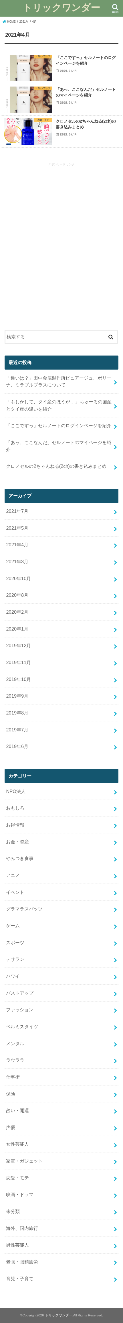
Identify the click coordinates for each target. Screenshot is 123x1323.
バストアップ (19, 993)
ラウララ (15, 1060)
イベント (15, 892)
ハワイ (13, 976)
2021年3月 (17, 561)
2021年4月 (17, 544)
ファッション (19, 1009)
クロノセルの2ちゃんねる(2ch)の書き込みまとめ (56, 466)
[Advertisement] (61, 247)
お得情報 (15, 824)
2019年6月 (17, 746)
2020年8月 (17, 595)
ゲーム (13, 925)
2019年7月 (17, 729)
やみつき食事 (19, 858)
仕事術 (13, 1076)
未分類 (13, 1211)
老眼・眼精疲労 (22, 1261)
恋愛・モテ (17, 1177)
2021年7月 (17, 511)
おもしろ (15, 807)
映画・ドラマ (19, 1194)
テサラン (15, 959)
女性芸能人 (17, 1144)
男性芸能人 (17, 1244)
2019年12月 (18, 645)
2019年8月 (17, 712)
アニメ (13, 875)
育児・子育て (19, 1278)
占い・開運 (17, 1110)
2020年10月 (18, 578)
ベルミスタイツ (22, 1026)
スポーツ (15, 942)
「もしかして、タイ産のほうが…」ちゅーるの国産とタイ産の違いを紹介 (58, 405)
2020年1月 (17, 628)
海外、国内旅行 (22, 1228)
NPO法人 (15, 791)
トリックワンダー (61, 7)
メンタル (15, 1043)
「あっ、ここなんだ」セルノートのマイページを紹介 (58, 446)
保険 (10, 1093)
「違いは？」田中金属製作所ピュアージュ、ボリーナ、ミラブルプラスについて (58, 381)
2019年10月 (18, 679)
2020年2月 (17, 612)
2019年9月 (17, 695)
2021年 (24, 21)
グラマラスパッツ (24, 908)
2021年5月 (17, 528)
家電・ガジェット (24, 1160)
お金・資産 (17, 841)
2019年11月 (18, 662)
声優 (10, 1127)
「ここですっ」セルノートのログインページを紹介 (58, 425)
